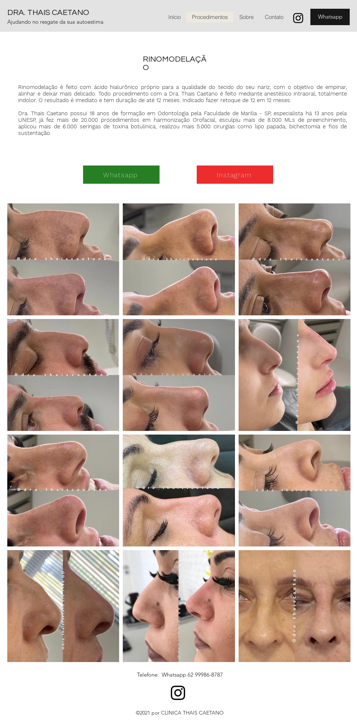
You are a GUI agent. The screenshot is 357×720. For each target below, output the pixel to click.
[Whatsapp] (330, 17)
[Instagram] (298, 18)
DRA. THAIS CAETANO (48, 12)
